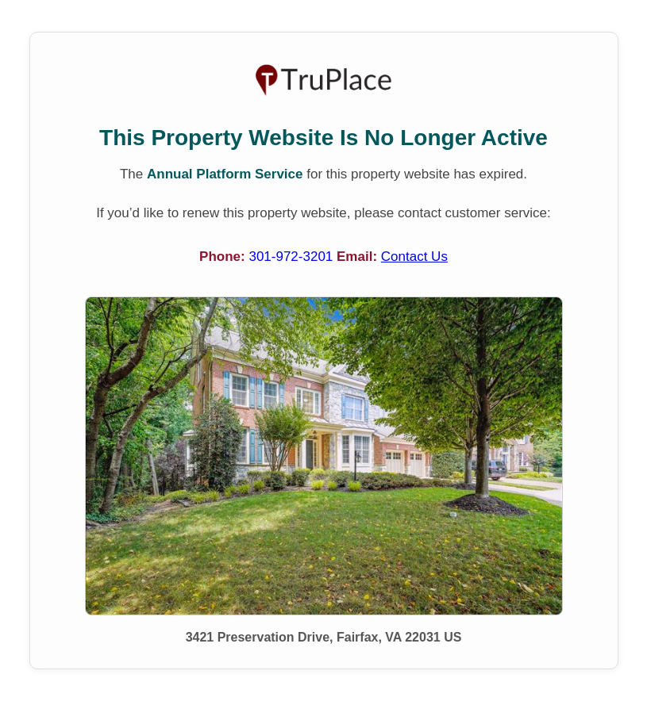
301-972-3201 (292, 256)
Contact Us (414, 256)
